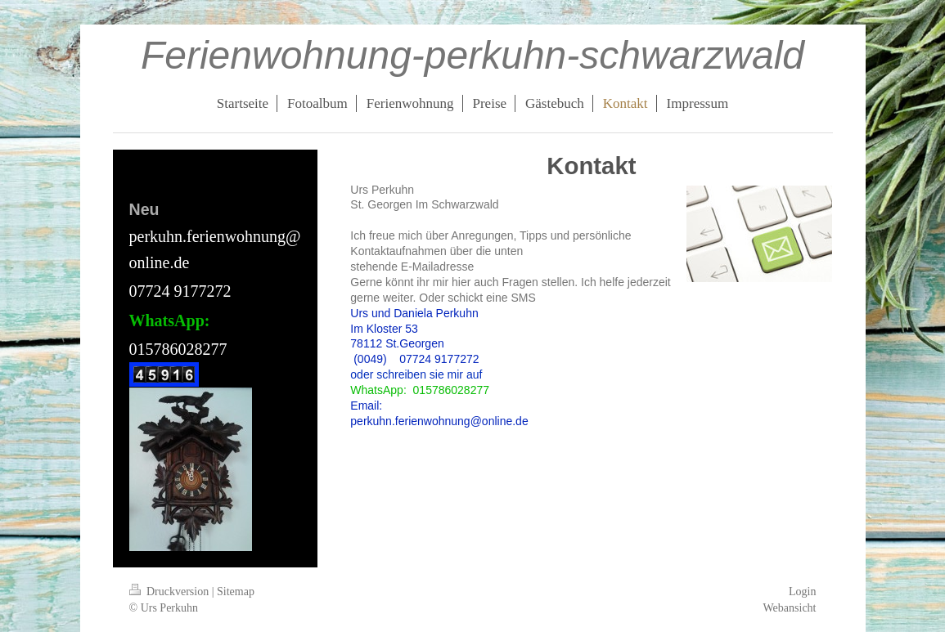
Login (802, 591)
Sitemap (235, 591)
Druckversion (170, 591)
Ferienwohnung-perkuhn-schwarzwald (472, 55)
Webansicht (790, 608)
